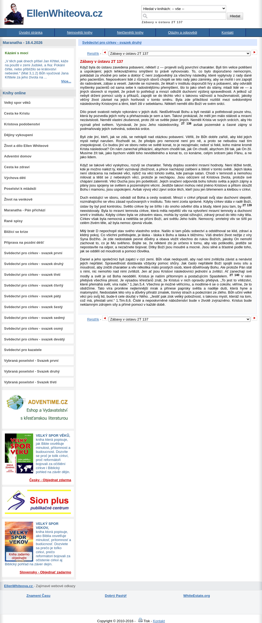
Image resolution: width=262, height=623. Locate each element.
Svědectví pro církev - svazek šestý (33, 307)
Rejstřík (93, 53)
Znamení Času (38, 596)
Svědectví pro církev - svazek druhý (33, 264)
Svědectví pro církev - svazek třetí (32, 275)
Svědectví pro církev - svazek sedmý (34, 318)
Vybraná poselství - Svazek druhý (32, 371)
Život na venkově (18, 199)
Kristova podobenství (22, 124)
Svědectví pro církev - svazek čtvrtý (33, 285)
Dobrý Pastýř (116, 596)
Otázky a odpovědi (182, 32)
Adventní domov (18, 156)
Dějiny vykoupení (18, 135)
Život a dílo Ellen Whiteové (26, 146)
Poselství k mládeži (20, 189)
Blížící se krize (16, 232)
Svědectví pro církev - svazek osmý (33, 328)
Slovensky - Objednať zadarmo (45, 572)
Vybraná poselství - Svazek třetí (30, 382)
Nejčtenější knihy (130, 32)
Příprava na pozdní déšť (24, 242)
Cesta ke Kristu (17, 113)
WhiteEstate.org (196, 596)
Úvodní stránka (30, 32)
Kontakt (227, 32)
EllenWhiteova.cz (53, 13)
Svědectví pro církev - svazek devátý (34, 339)
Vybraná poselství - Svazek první (31, 361)
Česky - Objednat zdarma (50, 480)
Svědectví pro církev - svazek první (33, 253)
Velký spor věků (17, 103)
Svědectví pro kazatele (23, 350)
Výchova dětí (15, 178)
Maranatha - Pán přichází (24, 210)
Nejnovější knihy (79, 32)
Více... (66, 81)
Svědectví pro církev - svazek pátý (32, 296)
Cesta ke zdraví (17, 167)
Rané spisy (13, 221)
